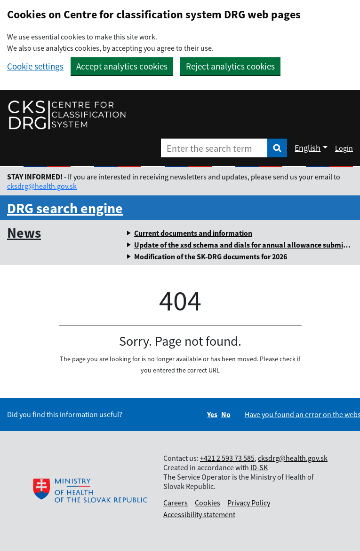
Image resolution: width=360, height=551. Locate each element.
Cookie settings (35, 66)
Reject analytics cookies (230, 66)
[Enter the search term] (214, 148)
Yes (212, 414)
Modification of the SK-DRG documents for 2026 (210, 256)
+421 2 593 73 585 (227, 458)
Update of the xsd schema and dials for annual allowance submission (247, 244)
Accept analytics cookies (122, 66)
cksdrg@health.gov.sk (42, 186)
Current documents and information (193, 233)
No (226, 414)
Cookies (207, 502)
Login (344, 148)
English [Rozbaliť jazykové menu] (307, 147)
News (24, 232)
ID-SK (259, 467)
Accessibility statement (199, 514)
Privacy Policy (248, 502)
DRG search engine (65, 208)
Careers (175, 502)
